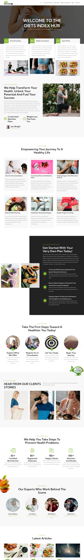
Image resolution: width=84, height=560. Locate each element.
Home (41, 2)
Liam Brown (32, 514)
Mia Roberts (51, 514)
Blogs (73, 2)
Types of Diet (56, 2)
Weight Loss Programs (65, 2)
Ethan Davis (71, 514)
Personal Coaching (48, 2)
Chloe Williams (13, 514)
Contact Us (77, 2)
